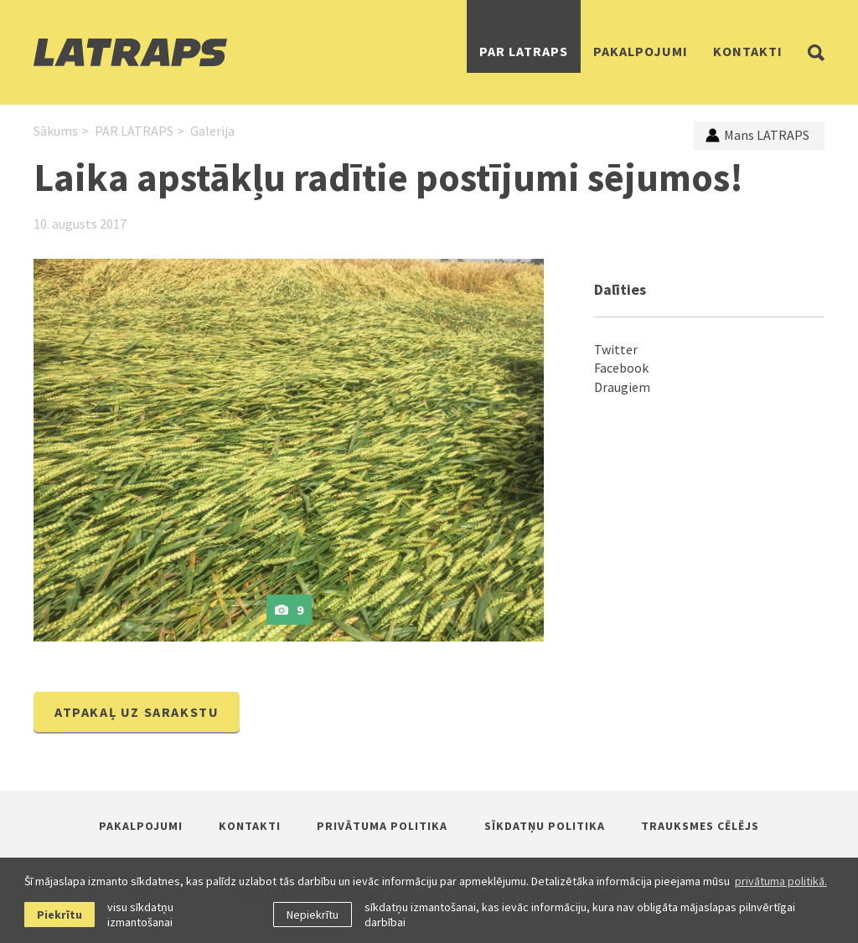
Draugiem (622, 387)
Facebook (621, 367)
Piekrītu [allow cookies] (59, 914)
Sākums (56, 130)
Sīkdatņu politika (544, 825)
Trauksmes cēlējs (700, 825)
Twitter (616, 349)
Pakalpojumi (640, 51)
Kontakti (748, 51)
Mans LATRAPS (757, 134)
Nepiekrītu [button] (313, 914)
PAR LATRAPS (523, 51)
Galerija (212, 130)
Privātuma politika (382, 825)
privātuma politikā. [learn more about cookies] (781, 881)
